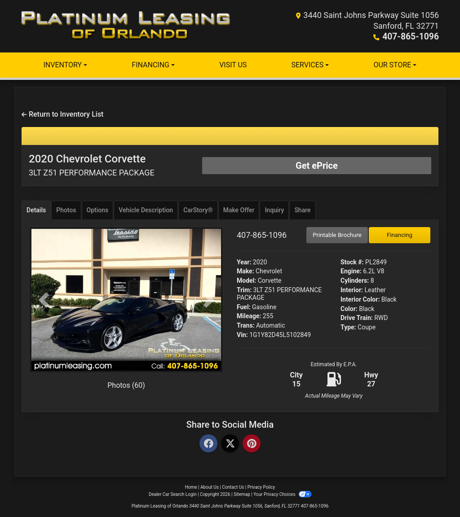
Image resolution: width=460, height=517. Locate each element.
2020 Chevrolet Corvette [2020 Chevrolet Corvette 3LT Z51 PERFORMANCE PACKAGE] (92, 165)
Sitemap (242, 494)
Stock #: (352, 262)
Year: (244, 262)
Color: (349, 308)
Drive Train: (357, 317)
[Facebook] (208, 444)
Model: (246, 280)
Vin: (242, 334)
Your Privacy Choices (282, 494)
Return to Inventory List (62, 114)
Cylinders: (355, 280)
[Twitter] (230, 444)
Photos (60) (126, 385)
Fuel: (244, 307)
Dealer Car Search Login (173, 494)
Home (191, 487)
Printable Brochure (337, 235)
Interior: (352, 290)
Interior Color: (360, 299)
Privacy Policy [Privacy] (261, 487)
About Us (209, 487)
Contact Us (233, 487)
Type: (348, 327)
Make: (245, 271)
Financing (399, 235)
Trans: (246, 325)
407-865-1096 (412, 36)
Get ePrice (317, 165)
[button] (43, 300)
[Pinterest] (252, 444)
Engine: (351, 271)
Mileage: (249, 316)
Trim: (244, 290)
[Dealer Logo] (125, 26)
